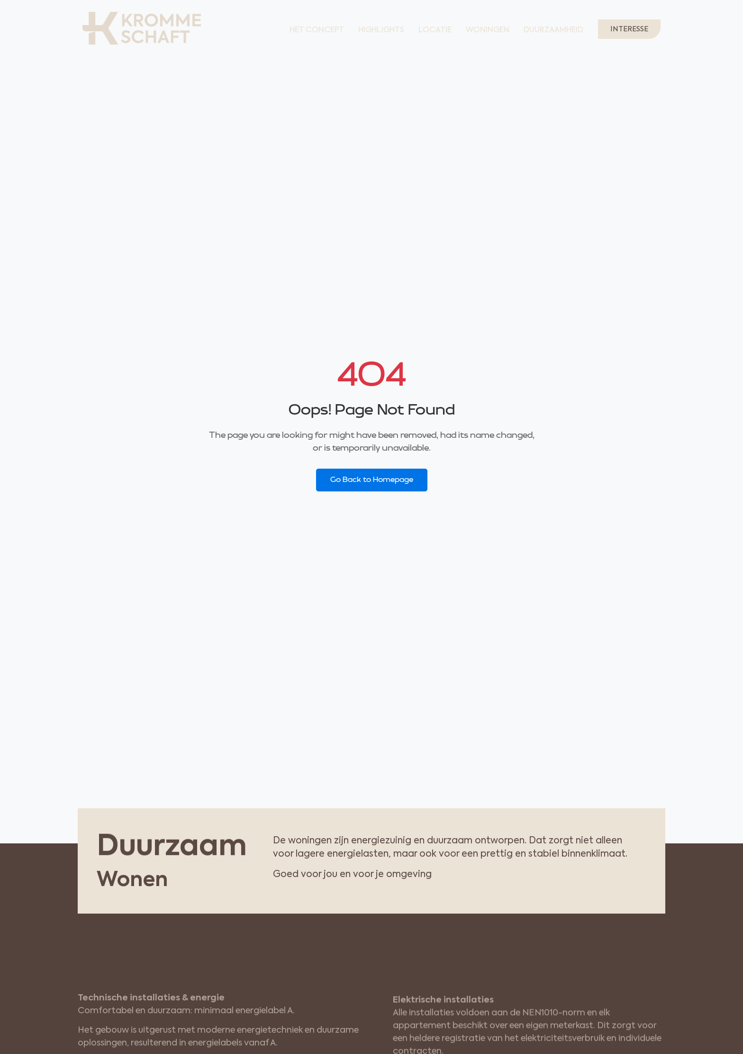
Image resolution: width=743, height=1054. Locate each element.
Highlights (381, 30)
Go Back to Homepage (371, 479)
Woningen (487, 30)
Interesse (629, 29)
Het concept (317, 30)
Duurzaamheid (553, 30)
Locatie (435, 30)
